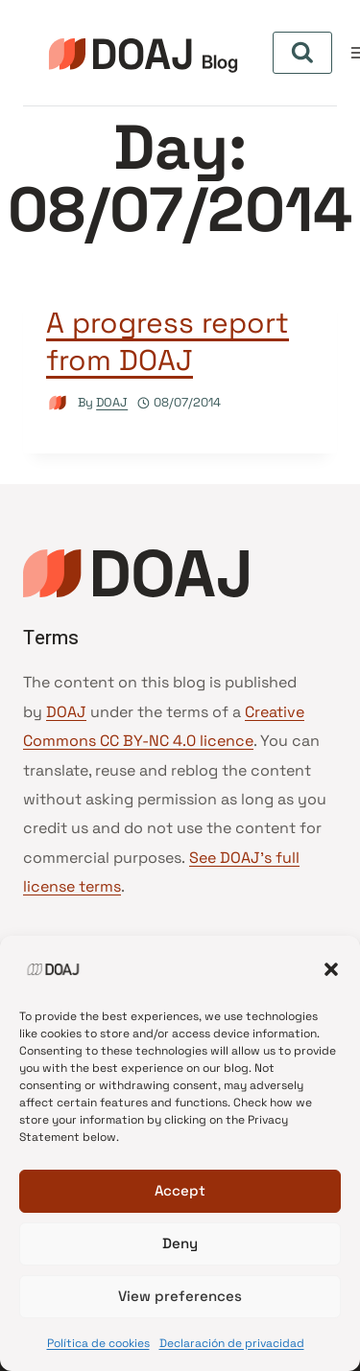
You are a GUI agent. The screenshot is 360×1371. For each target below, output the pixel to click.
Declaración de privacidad (231, 1343)
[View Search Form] (302, 53)
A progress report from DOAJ (167, 341)
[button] (331, 969)
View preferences (180, 1296)
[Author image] (58, 403)
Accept (180, 1190)
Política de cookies (98, 1343)
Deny (180, 1243)
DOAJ (112, 402)
